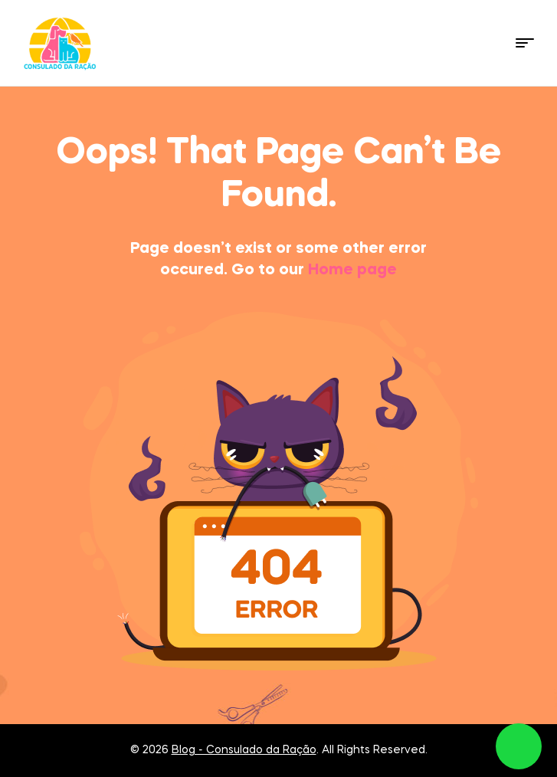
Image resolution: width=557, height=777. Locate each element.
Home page (352, 270)
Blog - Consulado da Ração (244, 750)
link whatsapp (519, 746)
